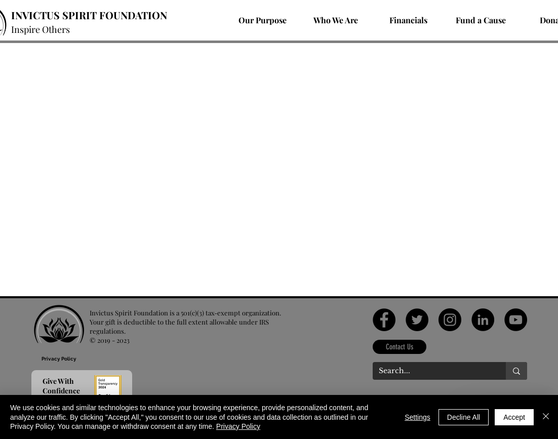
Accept (514, 417)
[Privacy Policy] (59, 358)
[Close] (546, 417)
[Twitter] (417, 319)
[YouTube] (515, 319)
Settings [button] (417, 417)
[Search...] (432, 371)
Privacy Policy (238, 426)
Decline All (463, 417)
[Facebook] (384, 319)
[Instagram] (450, 319)
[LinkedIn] (482, 319)
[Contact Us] (399, 347)
